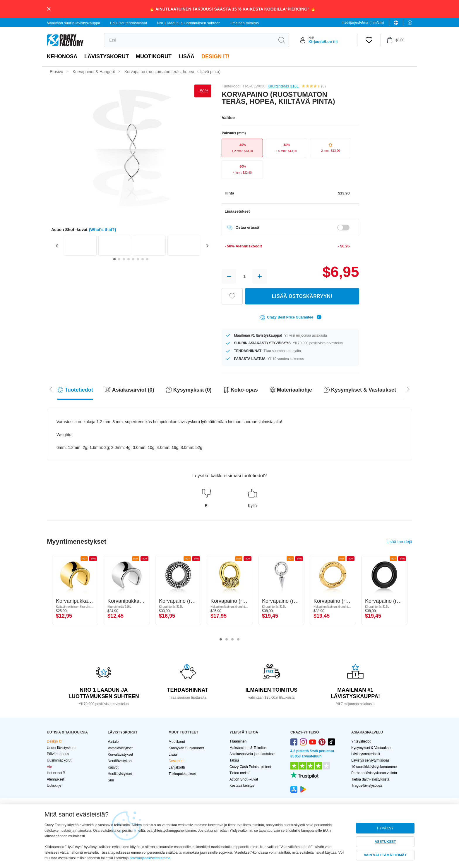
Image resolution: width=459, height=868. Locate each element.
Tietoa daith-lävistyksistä (370, 779)
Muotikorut (154, 56)
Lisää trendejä (399, 541)
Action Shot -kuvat (244, 779)
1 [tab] (221, 640)
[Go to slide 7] (142, 259)
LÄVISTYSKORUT (106, 56)
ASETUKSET (385, 842)
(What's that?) (102, 229)
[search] (189, 40)
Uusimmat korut (59, 760)
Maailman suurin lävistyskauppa (73, 23)
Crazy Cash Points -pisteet (250, 767)
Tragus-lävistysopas (366, 785)
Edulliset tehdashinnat (128, 23)
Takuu (234, 760)
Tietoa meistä (240, 773)
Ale (49, 767)
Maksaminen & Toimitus (248, 748)
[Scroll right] (50, 388)
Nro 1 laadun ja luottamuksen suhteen (189, 23)
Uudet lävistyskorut (61, 748)
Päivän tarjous (58, 754)
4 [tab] (238, 640)
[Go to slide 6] (138, 259)
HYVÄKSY (385, 828)
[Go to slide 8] (147, 259)
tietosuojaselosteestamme (150, 858)
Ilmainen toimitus (244, 23)
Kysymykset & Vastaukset (371, 748)
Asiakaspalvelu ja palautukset (252, 754)
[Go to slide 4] (128, 259)
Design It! (215, 56)
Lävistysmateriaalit (365, 754)
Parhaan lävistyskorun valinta (374, 773)
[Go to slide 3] (124, 259)
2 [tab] (227, 640)
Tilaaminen (238, 741)
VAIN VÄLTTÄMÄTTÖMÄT (385, 855)
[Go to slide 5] (133, 259)
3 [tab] (232, 640)
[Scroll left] (408, 388)
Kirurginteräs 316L (283, 86)
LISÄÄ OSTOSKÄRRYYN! (302, 296)
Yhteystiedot (361, 741)
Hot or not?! (56, 773)
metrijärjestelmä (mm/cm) (363, 22)
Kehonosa (62, 56)
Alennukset (55, 779)
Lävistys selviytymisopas (370, 760)
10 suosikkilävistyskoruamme (374, 767)
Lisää (186, 56)
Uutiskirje (54, 785)
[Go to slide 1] (114, 259)
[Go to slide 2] (119, 259)
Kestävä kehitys (242, 785)
